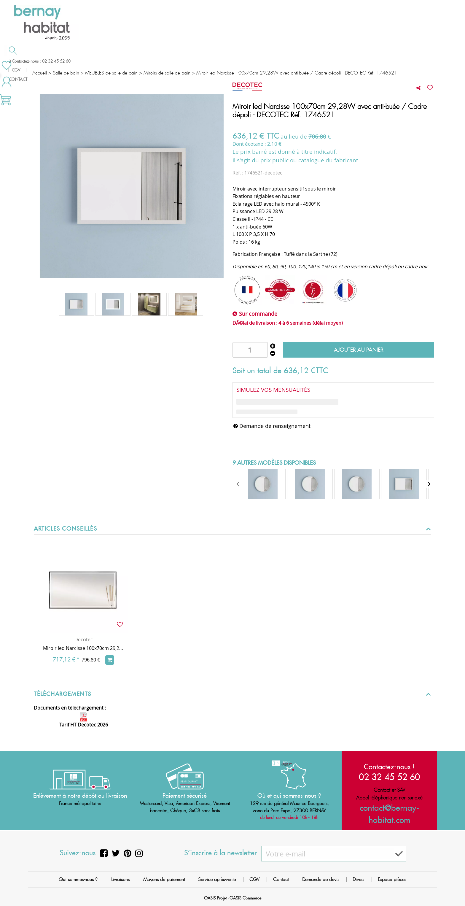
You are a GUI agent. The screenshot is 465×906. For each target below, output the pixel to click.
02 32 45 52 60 (389, 776)
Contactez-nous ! (389, 766)
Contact (281, 879)
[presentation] (238, 484)
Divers (358, 879)
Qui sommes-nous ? (78, 879)
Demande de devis (264, 60)
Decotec (83, 639)
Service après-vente (217, 879)
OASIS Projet (215, 898)
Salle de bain (60, 61)
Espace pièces (392, 879)
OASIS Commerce (245, 898)
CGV (254, 879)
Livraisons (120, 879)
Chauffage (131, 61)
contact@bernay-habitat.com (389, 808)
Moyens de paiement (164, 879)
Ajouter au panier (358, 349)
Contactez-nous (339, 60)
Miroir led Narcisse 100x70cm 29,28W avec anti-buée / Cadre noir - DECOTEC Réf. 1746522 (83, 648)
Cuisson (193, 61)
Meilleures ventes (404, 60)
